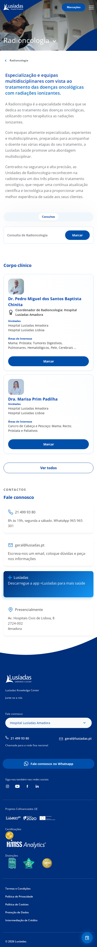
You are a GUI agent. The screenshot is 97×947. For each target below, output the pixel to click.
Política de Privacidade (19, 896)
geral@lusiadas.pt (78, 738)
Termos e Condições (18, 888)
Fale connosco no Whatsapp (52, 764)
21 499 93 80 (20, 738)
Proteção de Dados (17, 912)
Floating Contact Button (88, 938)
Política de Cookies (17, 904)
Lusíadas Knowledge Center (22, 690)
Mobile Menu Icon (91, 7)
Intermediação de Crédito (21, 920)
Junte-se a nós (13, 698)
